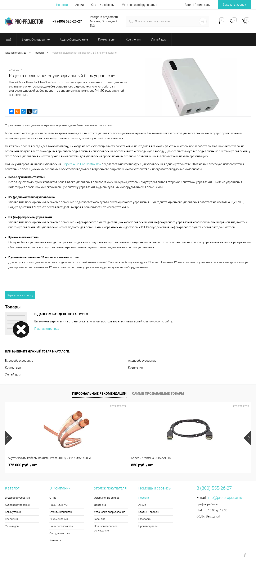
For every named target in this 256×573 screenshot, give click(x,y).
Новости (62, 4)
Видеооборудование (19, 360)
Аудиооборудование (142, 360)
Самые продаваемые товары (158, 393)
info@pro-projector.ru (224, 497)
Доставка (100, 504)
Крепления (135, 367)
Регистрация (203, 4)
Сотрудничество (59, 533)
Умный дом (13, 374)
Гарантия (99, 519)
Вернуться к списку (20, 295)
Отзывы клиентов (60, 511)
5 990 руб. (143, 465)
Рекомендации (58, 519)
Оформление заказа (107, 497)
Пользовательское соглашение (105, 528)
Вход (188, 4)
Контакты (55, 540)
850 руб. (80, 465)
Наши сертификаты (61, 526)
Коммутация (13, 367)
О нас (52, 497)
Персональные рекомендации (99, 393)
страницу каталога (82, 321)
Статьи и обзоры (102, 4)
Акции (79, 4)
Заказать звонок (234, 4)
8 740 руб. (204, 465)
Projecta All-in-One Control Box (81, 164)
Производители (147, 526)
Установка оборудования (139, 4)
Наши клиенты (58, 504)
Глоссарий (144, 519)
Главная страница (46, 328)
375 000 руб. (22, 465)
